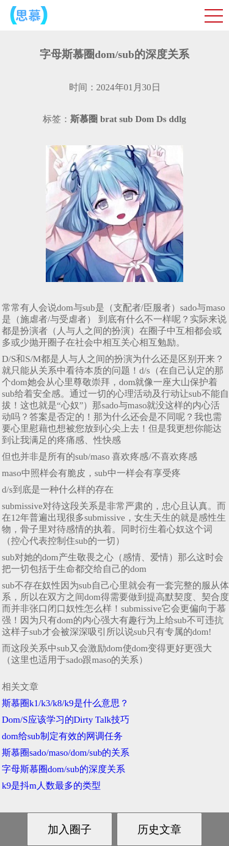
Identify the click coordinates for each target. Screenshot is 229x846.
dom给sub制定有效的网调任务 (62, 736)
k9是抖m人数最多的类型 (51, 785)
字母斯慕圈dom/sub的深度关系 (63, 769)
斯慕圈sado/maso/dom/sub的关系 (65, 752)
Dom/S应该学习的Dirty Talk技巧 (65, 720)
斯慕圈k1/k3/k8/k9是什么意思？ (65, 703)
